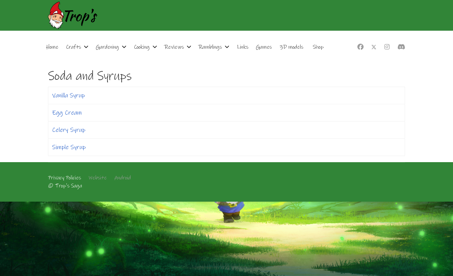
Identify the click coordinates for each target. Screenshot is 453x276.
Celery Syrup (68, 130)
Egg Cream (67, 113)
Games (264, 47)
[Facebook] (360, 47)
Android (122, 177)
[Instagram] (387, 47)
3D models (291, 47)
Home (52, 47)
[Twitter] (374, 47)
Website (98, 177)
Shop (318, 47)
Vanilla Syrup (68, 95)
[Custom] (401, 47)
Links (242, 47)
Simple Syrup (69, 147)
